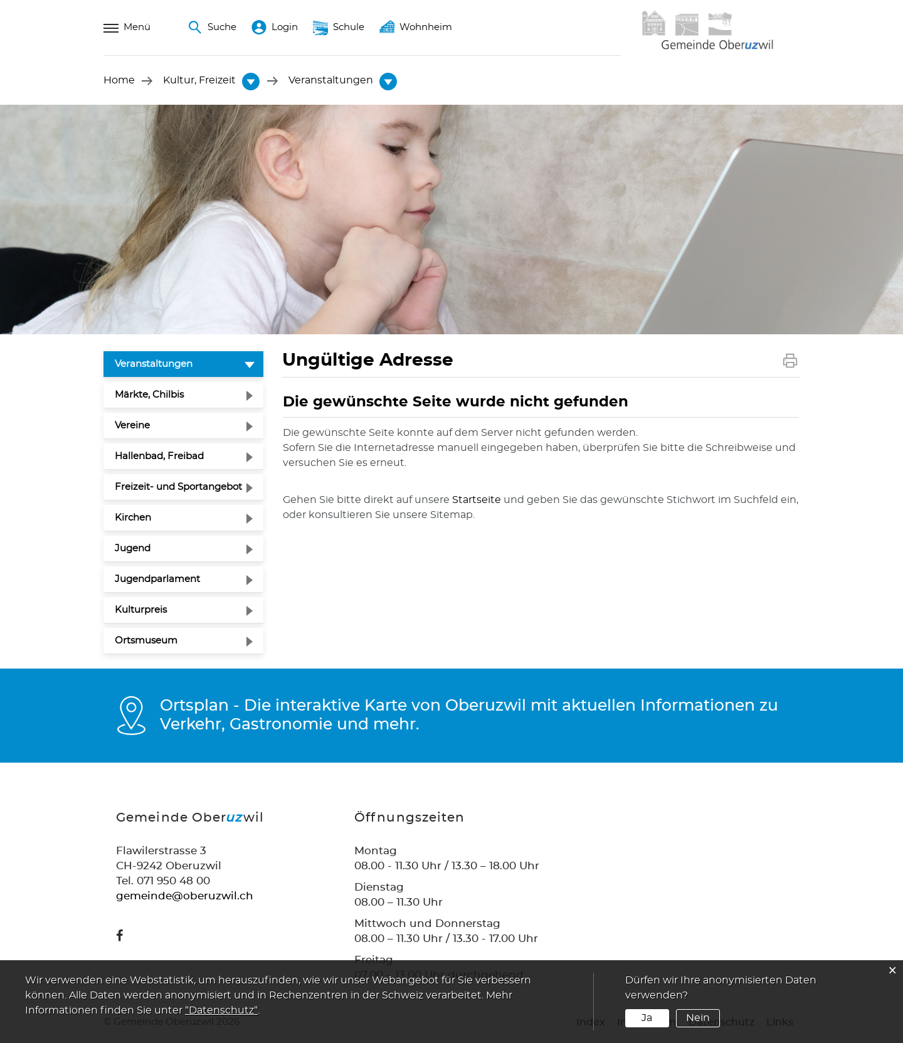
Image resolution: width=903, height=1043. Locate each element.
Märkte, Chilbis (149, 395)
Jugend (132, 549)
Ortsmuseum (146, 641)
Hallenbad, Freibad (159, 457)
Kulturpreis (141, 610)
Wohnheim (415, 27)
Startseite (476, 500)
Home (119, 81)
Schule (338, 27)
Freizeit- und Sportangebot (178, 487)
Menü (126, 27)
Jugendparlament (157, 580)
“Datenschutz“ (221, 1010)
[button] (200, 81)
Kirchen (133, 518)
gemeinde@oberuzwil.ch (184, 896)
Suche (211, 27)
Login (274, 27)
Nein (698, 1018)
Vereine (132, 426)
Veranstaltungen (184, 363)
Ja (647, 1018)
